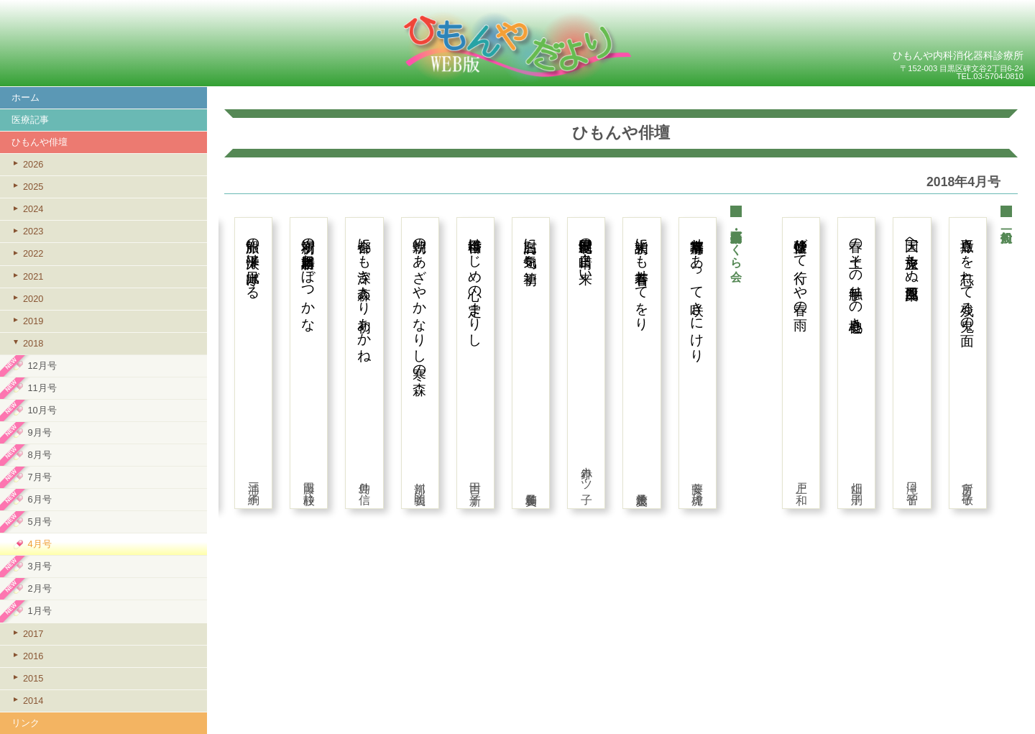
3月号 (39, 566)
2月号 (39, 588)
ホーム (26, 97)
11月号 (41, 387)
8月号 (39, 454)
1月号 (39, 610)
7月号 (39, 477)
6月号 (39, 499)
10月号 (41, 410)
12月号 (41, 365)
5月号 (39, 521)
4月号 (39, 543)
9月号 (39, 432)
